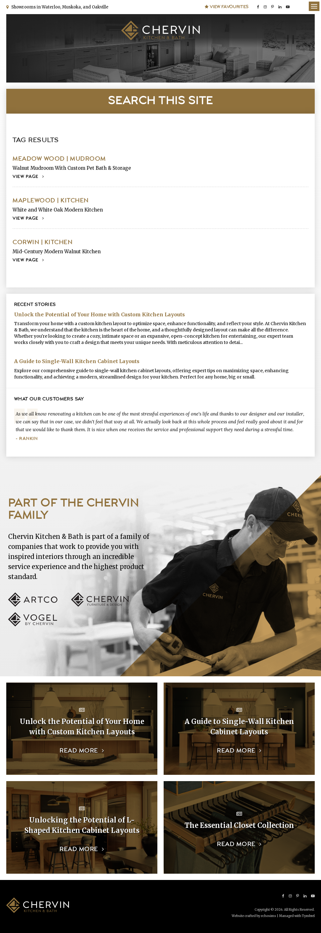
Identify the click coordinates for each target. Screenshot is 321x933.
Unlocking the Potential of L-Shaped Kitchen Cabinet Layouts (81, 825)
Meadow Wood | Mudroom (59, 159)
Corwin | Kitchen (42, 242)
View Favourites (227, 7)
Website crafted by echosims (254, 916)
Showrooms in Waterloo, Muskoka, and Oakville (58, 7)
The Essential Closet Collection (239, 825)
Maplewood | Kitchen (51, 201)
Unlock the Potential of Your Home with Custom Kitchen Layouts (99, 314)
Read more (79, 751)
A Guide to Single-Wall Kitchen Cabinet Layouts (76, 361)
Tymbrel (308, 916)
